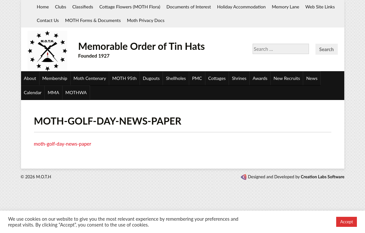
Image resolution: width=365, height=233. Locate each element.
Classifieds (82, 6)
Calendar (33, 92)
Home (43, 6)
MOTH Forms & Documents (93, 20)
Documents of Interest (188, 6)
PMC (197, 78)
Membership (54, 78)
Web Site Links (320, 6)
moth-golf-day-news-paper (62, 144)
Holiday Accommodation (241, 6)
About (30, 78)
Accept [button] (346, 221)
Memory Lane (285, 6)
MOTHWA (76, 92)
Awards (260, 78)
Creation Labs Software (323, 176)
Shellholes (176, 78)
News (311, 78)
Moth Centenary (90, 78)
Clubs (60, 6)
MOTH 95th (124, 78)
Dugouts (151, 78)
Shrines (239, 78)
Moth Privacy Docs (146, 20)
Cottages (217, 78)
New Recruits (287, 78)
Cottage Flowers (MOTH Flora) (129, 6)
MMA (53, 92)
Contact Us (48, 20)
